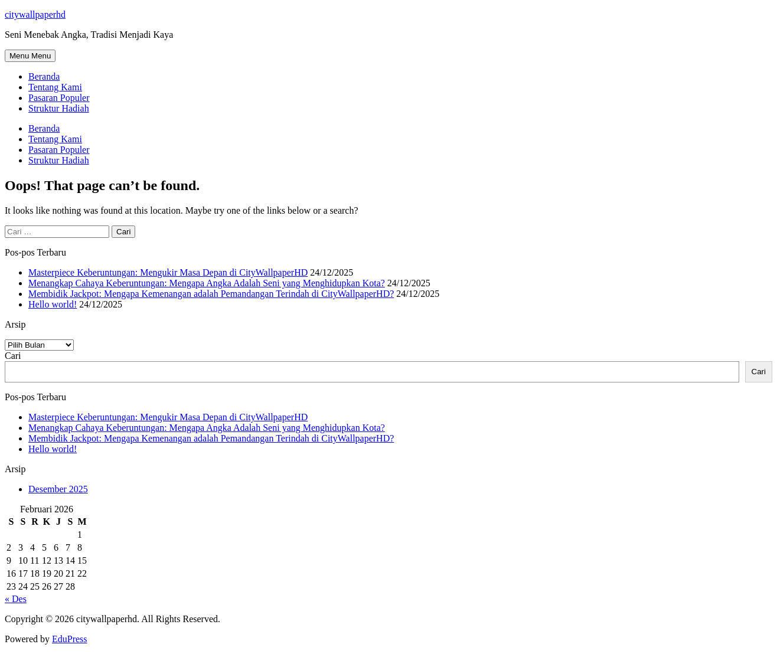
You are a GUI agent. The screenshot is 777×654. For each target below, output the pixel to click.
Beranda (44, 76)
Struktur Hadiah (58, 108)
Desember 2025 (58, 489)
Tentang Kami (55, 87)
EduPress (69, 639)
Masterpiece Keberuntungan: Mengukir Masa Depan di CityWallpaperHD (168, 272)
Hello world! (52, 304)
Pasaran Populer (59, 98)
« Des (16, 599)
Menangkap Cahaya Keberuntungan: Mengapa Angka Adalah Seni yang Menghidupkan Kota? (206, 283)
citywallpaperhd (35, 14)
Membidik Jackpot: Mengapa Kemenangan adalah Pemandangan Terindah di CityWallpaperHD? (211, 294)
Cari (13, 356)
